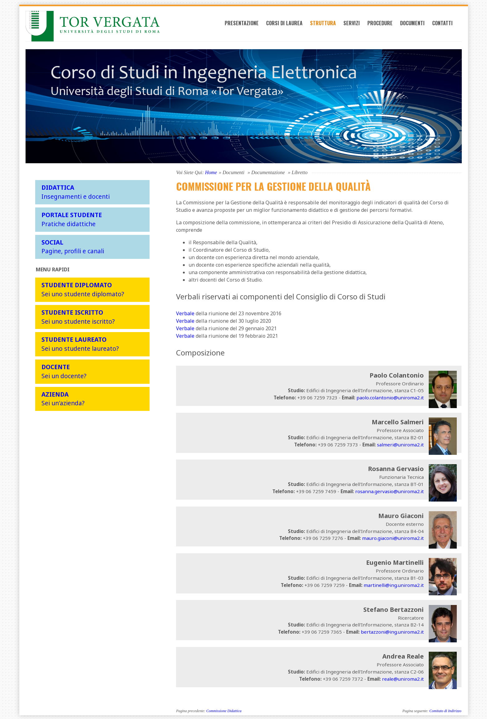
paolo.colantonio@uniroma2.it (390, 396)
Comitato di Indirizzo (445, 709)
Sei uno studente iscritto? (78, 316)
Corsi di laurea (291, 25)
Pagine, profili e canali (72, 245)
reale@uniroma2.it (403, 677)
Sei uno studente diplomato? (82, 288)
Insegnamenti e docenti (75, 191)
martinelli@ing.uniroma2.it (394, 584)
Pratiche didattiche (71, 218)
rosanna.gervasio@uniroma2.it (389, 490)
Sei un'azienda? (62, 397)
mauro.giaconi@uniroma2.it (393, 537)
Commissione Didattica (223, 709)
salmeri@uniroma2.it (400, 443)
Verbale (185, 312)
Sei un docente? (63, 370)
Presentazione (248, 25)
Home (211, 171)
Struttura (330, 25)
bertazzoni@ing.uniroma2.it (392, 631)
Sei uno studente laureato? (80, 343)
